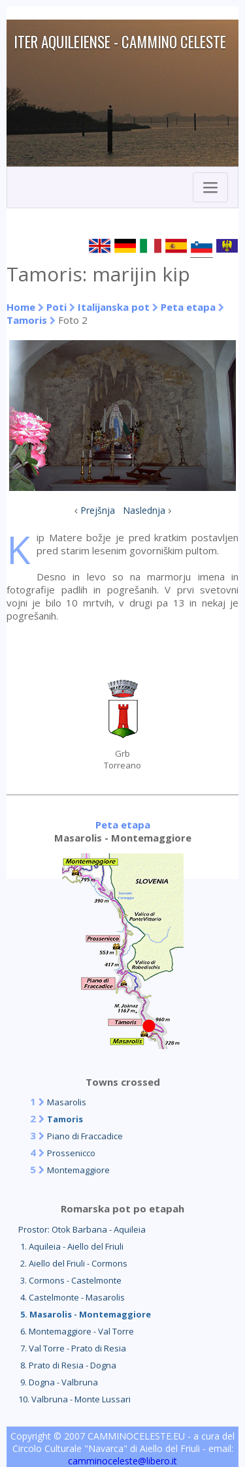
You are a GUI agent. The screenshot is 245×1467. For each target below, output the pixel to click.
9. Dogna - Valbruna (58, 1382)
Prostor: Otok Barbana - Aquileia (82, 1229)
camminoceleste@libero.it (122, 1461)
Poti (56, 306)
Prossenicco (71, 1153)
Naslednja (144, 510)
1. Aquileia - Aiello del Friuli (70, 1246)
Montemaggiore (78, 1170)
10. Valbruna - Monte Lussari (74, 1399)
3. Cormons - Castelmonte (70, 1280)
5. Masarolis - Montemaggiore (84, 1314)
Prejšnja (97, 510)
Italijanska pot (114, 306)
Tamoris (27, 319)
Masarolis (66, 1102)
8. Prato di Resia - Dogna (67, 1365)
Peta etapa (188, 306)
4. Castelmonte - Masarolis (71, 1297)
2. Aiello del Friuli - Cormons (72, 1263)
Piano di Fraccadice (85, 1136)
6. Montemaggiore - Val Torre (76, 1331)
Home (21, 306)
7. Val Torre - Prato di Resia (72, 1348)
